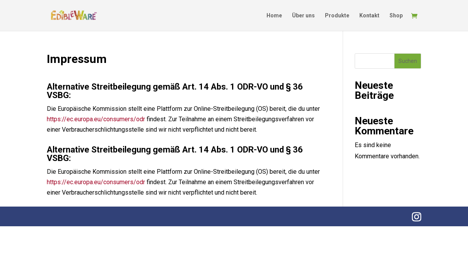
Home (274, 16)
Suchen (407, 61)
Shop (396, 16)
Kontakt (369, 16)
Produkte (337, 16)
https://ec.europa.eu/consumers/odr (96, 119)
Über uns (303, 16)
